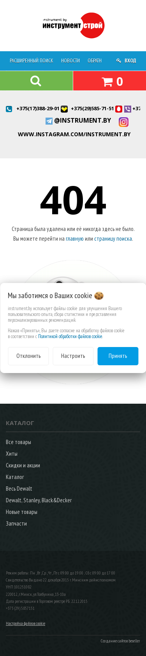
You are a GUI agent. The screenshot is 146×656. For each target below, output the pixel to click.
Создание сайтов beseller (120, 641)
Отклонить (28, 355)
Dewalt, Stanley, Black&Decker (39, 500)
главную (75, 238)
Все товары (18, 442)
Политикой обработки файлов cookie (70, 336)
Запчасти (16, 523)
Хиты (12, 453)
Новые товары (21, 511)
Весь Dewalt (19, 488)
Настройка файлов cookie (25, 623)
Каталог (15, 477)
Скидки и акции (23, 465)
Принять (118, 355)
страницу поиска (113, 238)
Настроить (73, 355)
